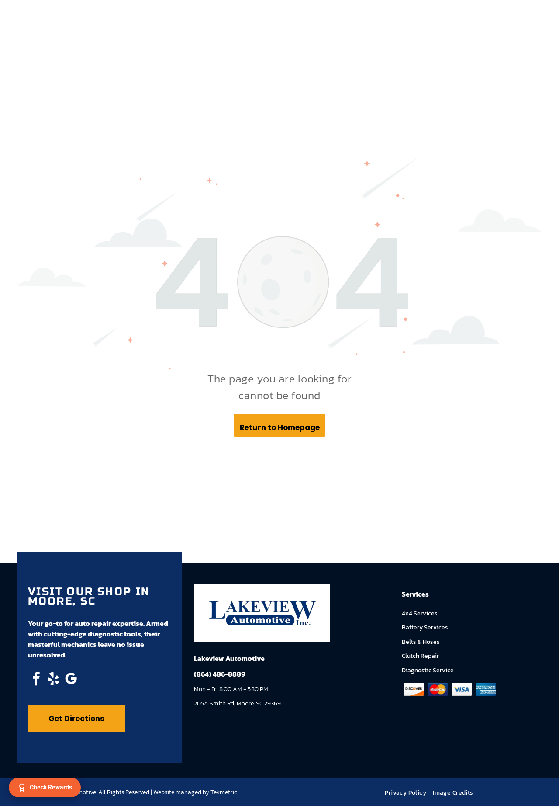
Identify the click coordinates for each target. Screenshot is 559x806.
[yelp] (53, 680)
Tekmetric (223, 792)
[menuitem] (409, 792)
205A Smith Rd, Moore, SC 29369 (237, 703)
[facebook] (36, 680)
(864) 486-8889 (219, 674)
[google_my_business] (71, 680)
